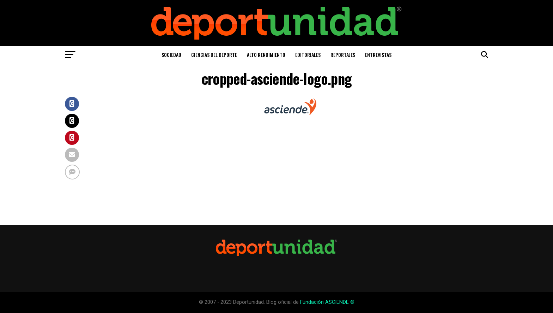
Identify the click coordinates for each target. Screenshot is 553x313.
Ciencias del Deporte (214, 54)
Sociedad (171, 54)
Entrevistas (378, 54)
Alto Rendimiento (266, 54)
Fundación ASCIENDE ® (327, 302)
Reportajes (342, 54)
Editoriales (308, 54)
